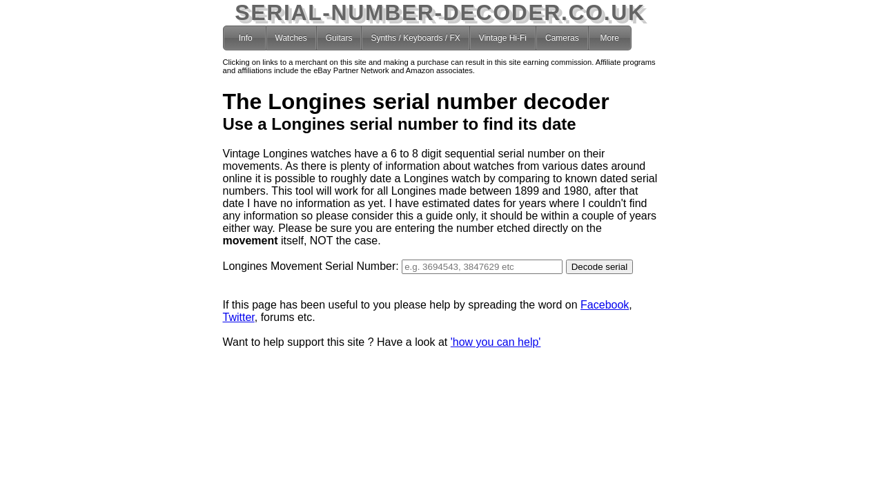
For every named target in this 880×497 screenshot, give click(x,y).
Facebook (604, 305)
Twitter (239, 317)
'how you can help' (496, 342)
